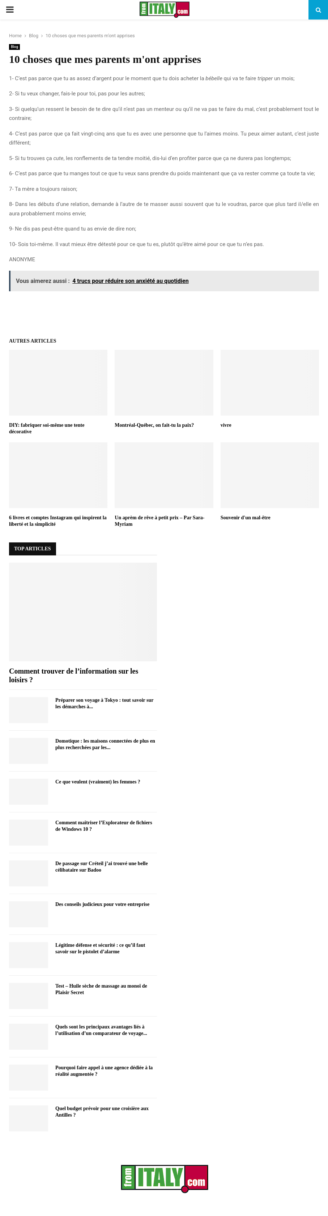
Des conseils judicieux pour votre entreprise (102, 904)
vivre (226, 425)
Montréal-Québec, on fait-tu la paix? (154, 425)
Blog (14, 47)
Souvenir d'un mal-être (246, 517)
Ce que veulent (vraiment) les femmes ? (97, 782)
